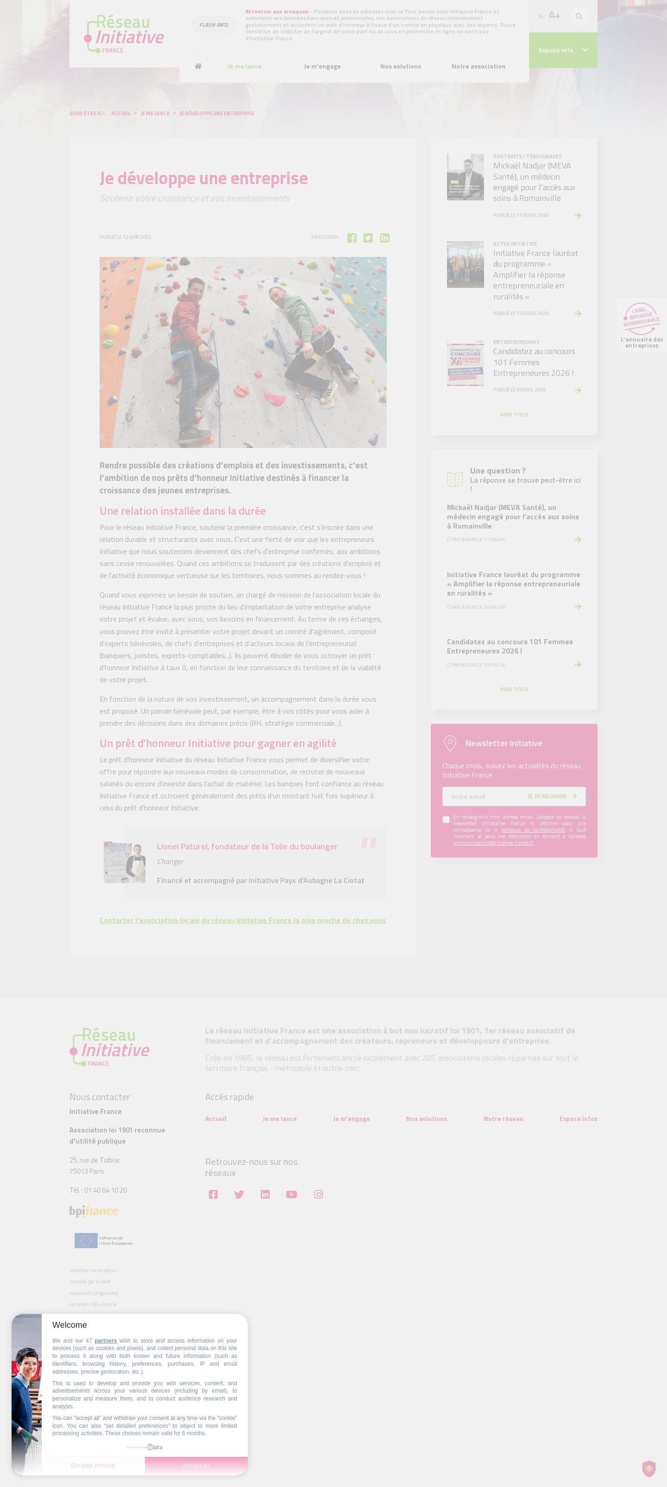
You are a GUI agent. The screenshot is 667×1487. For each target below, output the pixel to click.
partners (105, 1341)
